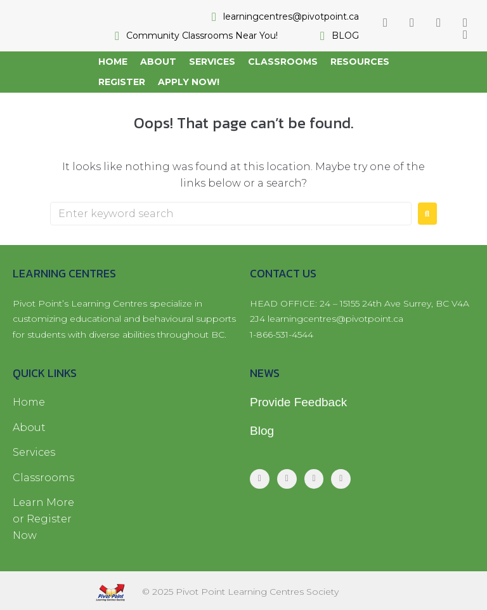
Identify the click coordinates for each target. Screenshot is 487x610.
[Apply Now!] (189, 82)
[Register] (122, 82)
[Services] (212, 61)
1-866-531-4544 (281, 334)
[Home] (113, 61)
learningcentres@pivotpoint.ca (335, 318)
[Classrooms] (283, 61)
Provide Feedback (298, 402)
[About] (158, 61)
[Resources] (360, 61)
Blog (262, 430)
